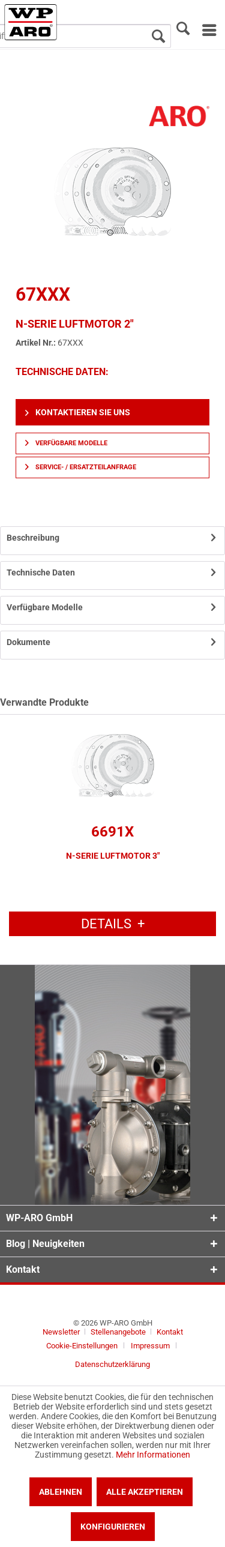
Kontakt (170, 1331)
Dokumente (28, 642)
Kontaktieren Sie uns (77, 412)
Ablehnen (60, 1492)
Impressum (150, 1345)
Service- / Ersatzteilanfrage (80, 467)
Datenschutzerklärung (112, 1364)
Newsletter (61, 1331)
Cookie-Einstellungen (82, 1345)
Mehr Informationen (153, 1454)
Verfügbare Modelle (66, 443)
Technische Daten (41, 572)
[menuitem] (208, 30)
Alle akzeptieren (144, 1492)
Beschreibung (33, 537)
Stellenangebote (119, 1331)
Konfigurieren (112, 1526)
